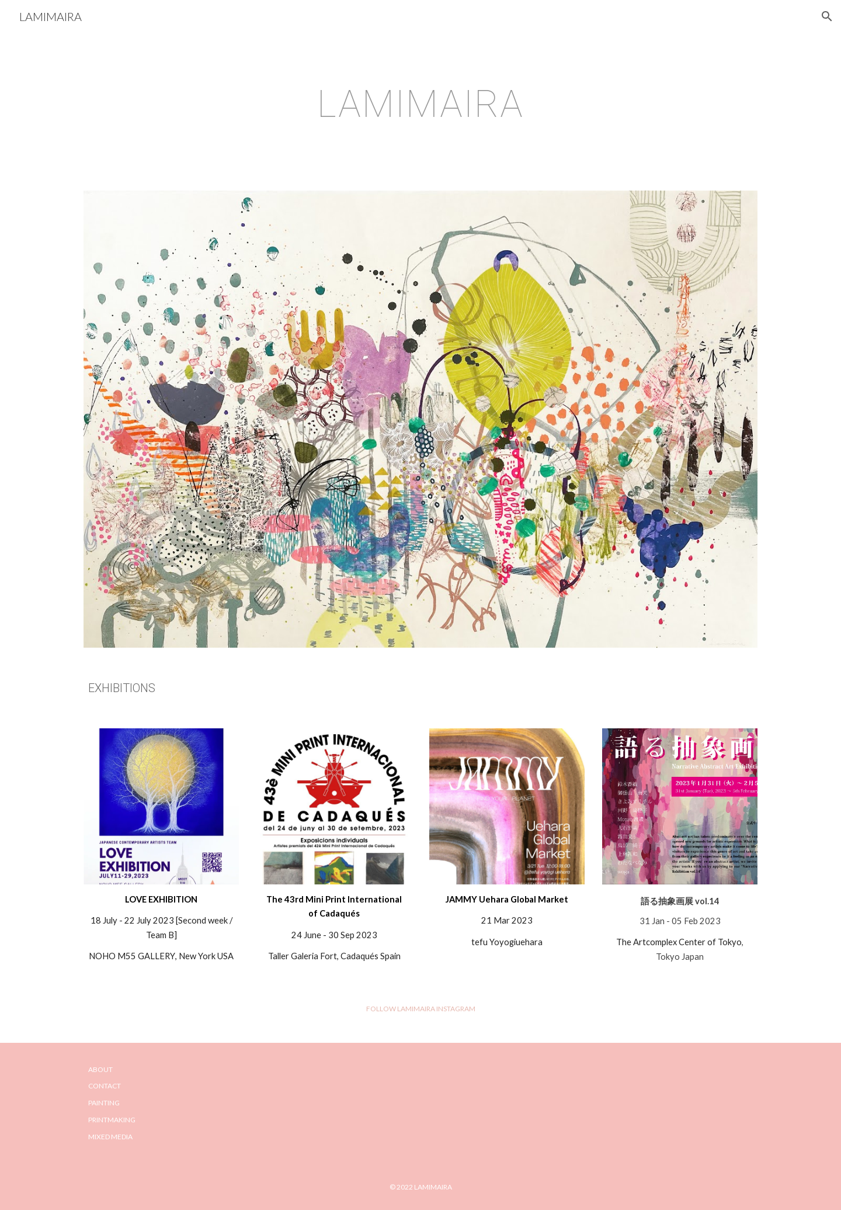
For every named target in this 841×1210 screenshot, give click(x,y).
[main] (420, 104)
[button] (827, 16)
